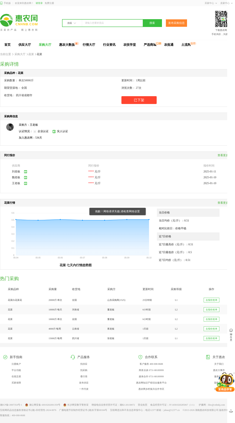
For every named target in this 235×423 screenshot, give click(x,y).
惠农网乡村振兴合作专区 (151, 389)
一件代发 (84, 389)
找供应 (83, 364)
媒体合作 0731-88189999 (151, 376)
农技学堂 (129, 44)
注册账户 (16, 364)
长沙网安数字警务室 (76, 405)
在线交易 (16, 376)
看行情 (83, 376)
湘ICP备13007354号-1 (11, 404)
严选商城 (150, 44)
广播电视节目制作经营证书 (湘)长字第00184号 (83, 410)
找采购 (83, 370)
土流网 (186, 44)
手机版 (5, 3)
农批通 (169, 44)
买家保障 (16, 382)
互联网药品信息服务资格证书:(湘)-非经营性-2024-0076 (28, 410)
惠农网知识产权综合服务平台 (151, 382)
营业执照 (142, 404)
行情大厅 (89, 44)
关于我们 (219, 364)
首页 (7, 44)
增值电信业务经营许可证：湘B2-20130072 (113, 404)
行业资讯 (109, 44)
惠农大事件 (219, 370)
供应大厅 (24, 44)
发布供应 (84, 382)
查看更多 (224, 202)
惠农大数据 (67, 44)
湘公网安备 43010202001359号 (42, 405)
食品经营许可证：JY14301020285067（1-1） (173, 404)
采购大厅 (45, 44)
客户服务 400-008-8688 (151, 364)
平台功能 (16, 370)
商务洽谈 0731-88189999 (151, 370)
